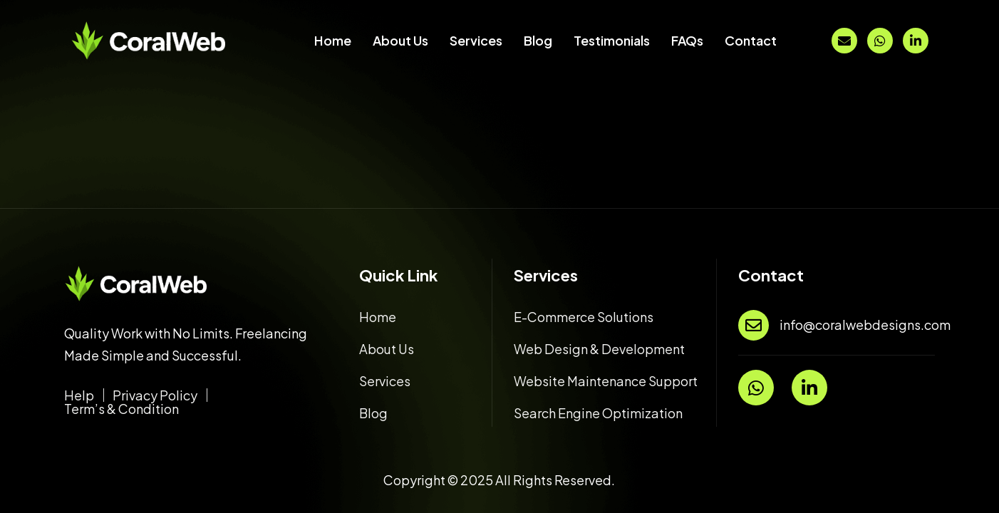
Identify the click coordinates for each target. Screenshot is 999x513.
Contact (751, 40)
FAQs (687, 40)
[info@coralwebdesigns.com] (753, 325)
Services (476, 40)
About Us (400, 40)
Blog (538, 40)
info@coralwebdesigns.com (865, 324)
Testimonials (612, 40)
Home (332, 40)
